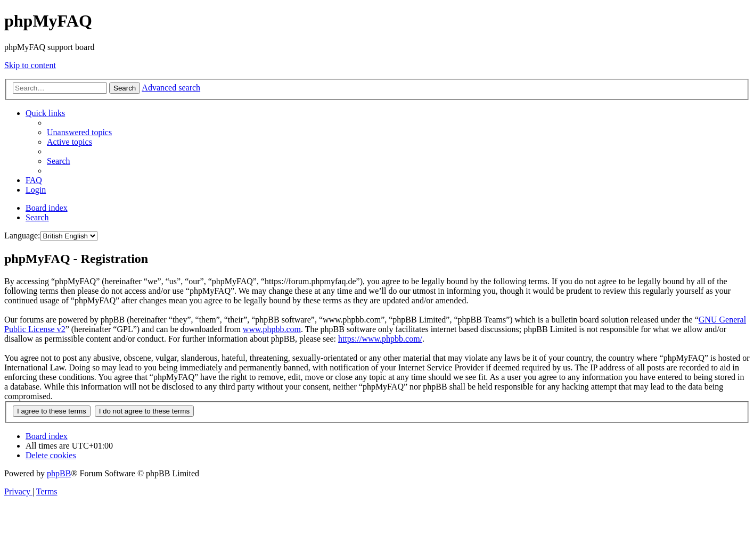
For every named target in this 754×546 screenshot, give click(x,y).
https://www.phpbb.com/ (380, 338)
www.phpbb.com (272, 329)
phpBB (59, 473)
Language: (22, 235)
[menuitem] (79, 132)
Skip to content (30, 65)
